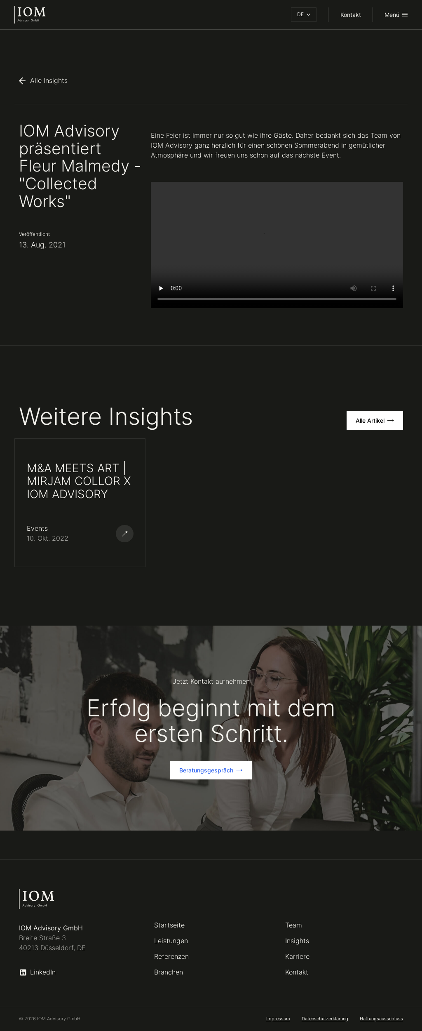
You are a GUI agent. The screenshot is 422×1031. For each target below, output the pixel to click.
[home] (30, 14)
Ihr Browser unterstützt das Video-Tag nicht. (277, 245)
